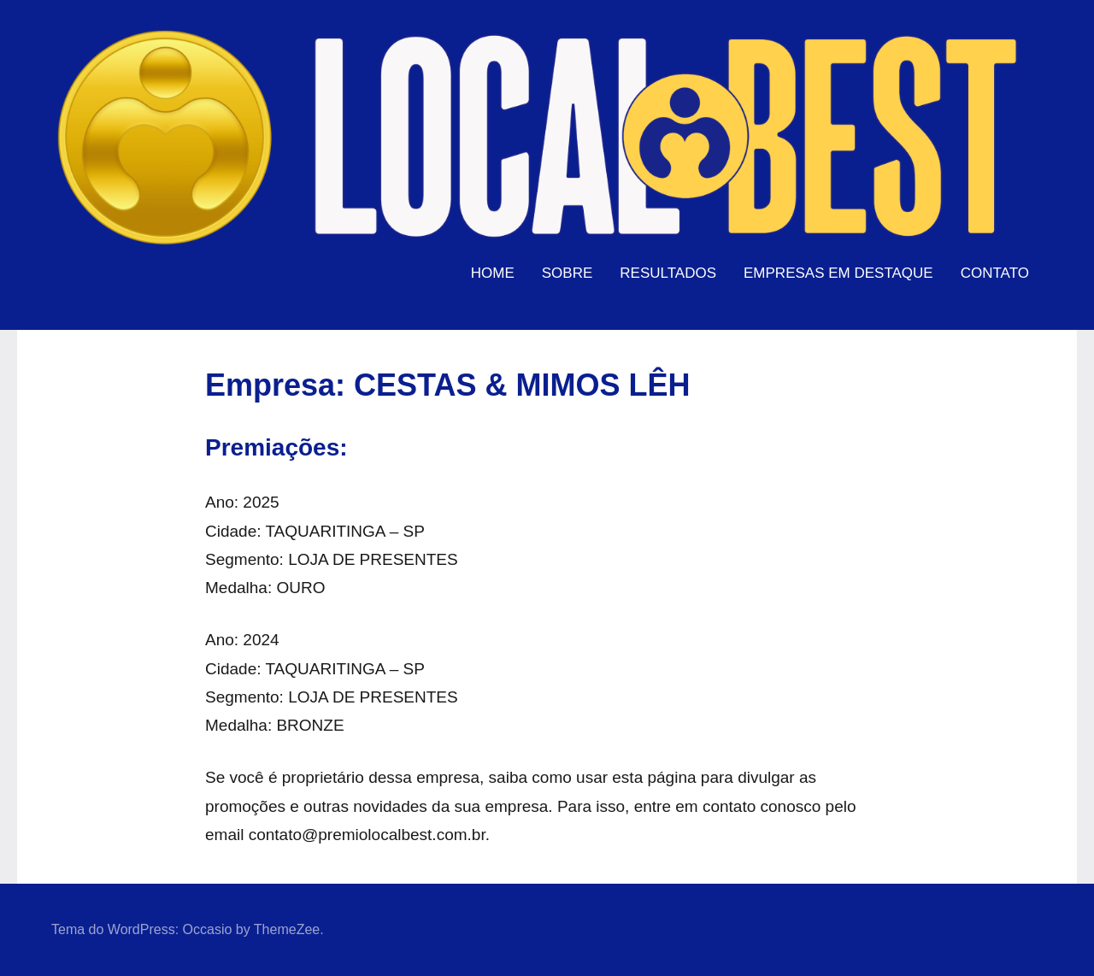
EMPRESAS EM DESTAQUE (838, 273)
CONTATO (995, 273)
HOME (493, 273)
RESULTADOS (668, 273)
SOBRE (567, 273)
